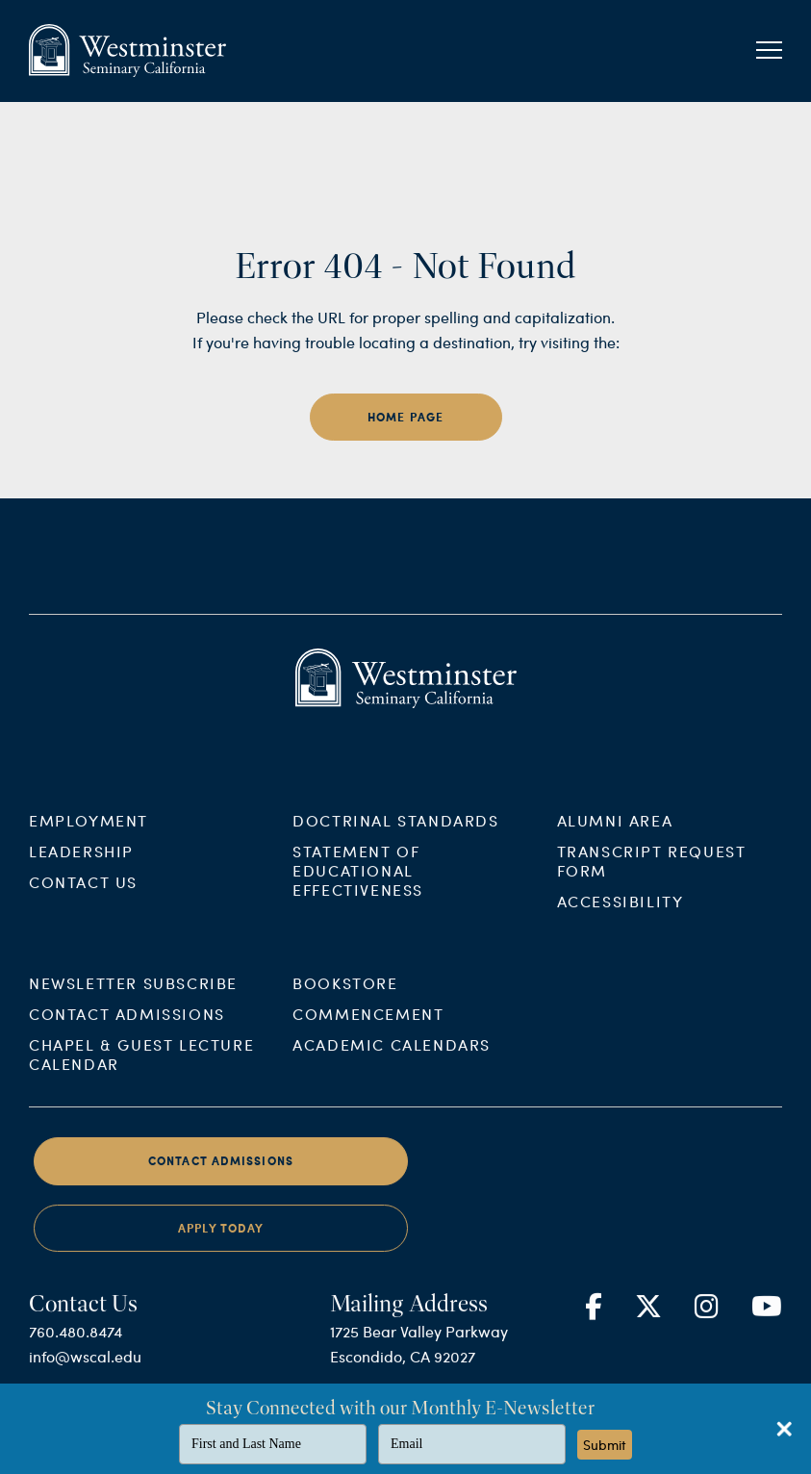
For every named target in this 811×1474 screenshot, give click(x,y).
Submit (604, 1445)
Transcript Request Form (652, 875)
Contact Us (83, 896)
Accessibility (620, 915)
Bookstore (344, 998)
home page (405, 417)
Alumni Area (615, 835)
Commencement (368, 1029)
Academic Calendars (391, 1060)
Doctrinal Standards (395, 835)
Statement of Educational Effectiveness (357, 884)
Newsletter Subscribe (133, 998)
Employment (88, 835)
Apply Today (221, 1242)
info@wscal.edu (85, 1371)
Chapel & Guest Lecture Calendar (141, 1069)
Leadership (81, 865)
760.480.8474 (75, 1346)
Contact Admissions (127, 1029)
